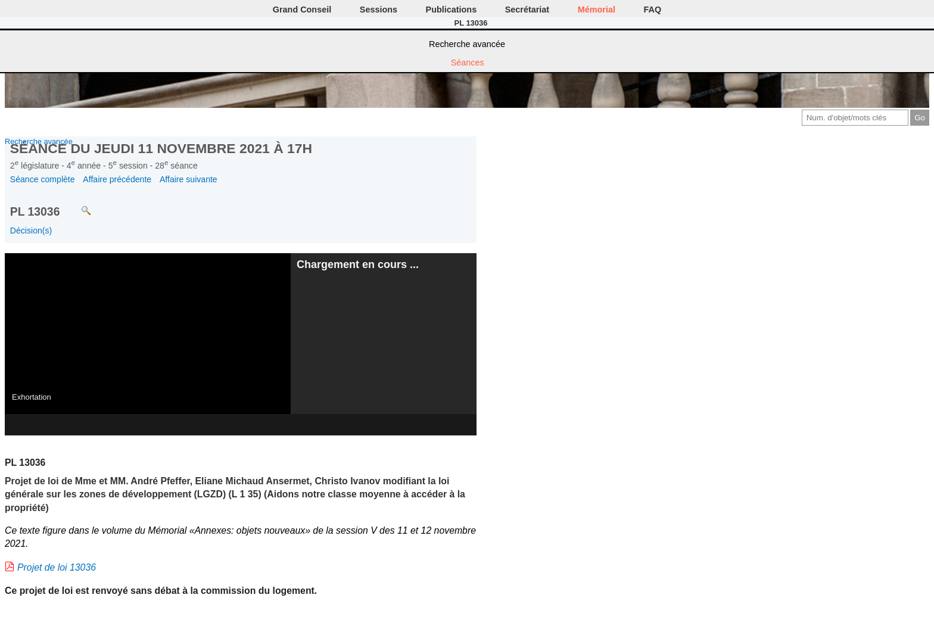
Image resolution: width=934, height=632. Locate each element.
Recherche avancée (467, 44)
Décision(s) (31, 230)
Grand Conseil (302, 9)
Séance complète (42, 179)
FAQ (653, 9)
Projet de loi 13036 (56, 567)
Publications (451, 9)
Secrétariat (527, 9)
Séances (467, 62)
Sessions (378, 9)
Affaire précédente (117, 179)
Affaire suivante (188, 179)
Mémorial (596, 9)
